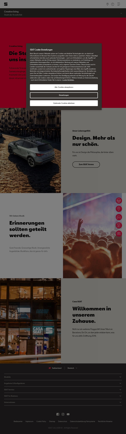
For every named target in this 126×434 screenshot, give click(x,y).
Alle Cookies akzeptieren (64, 87)
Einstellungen (64, 95)
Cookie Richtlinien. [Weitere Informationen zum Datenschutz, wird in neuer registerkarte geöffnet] (68, 80)
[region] (64, 76)
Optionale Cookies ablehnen (64, 103)
